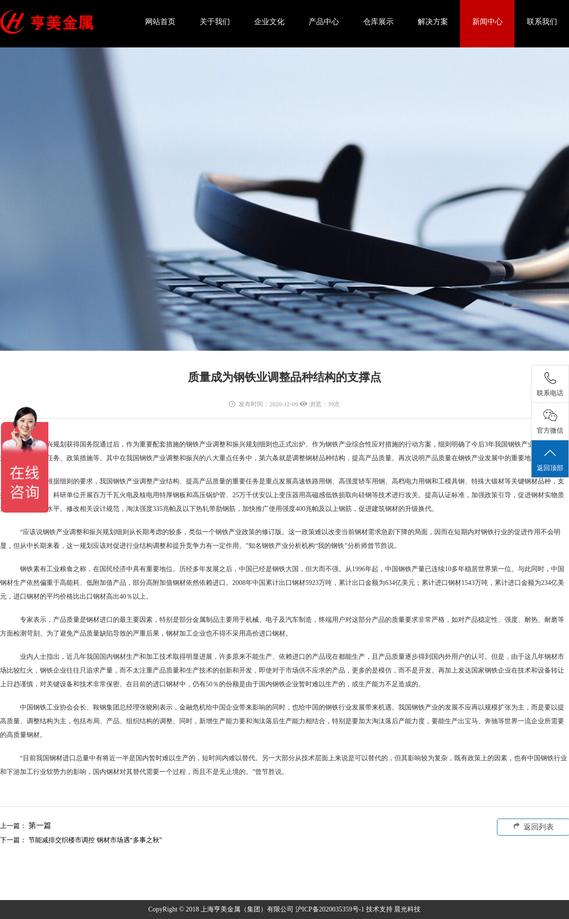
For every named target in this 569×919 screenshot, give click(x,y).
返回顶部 (550, 459)
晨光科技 (407, 909)
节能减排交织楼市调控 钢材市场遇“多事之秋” (95, 840)
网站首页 (160, 22)
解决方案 (433, 22)
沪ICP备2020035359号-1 (330, 909)
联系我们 (542, 22)
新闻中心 (487, 22)
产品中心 (324, 22)
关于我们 (215, 22)
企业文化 (269, 22)
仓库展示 (378, 22)
